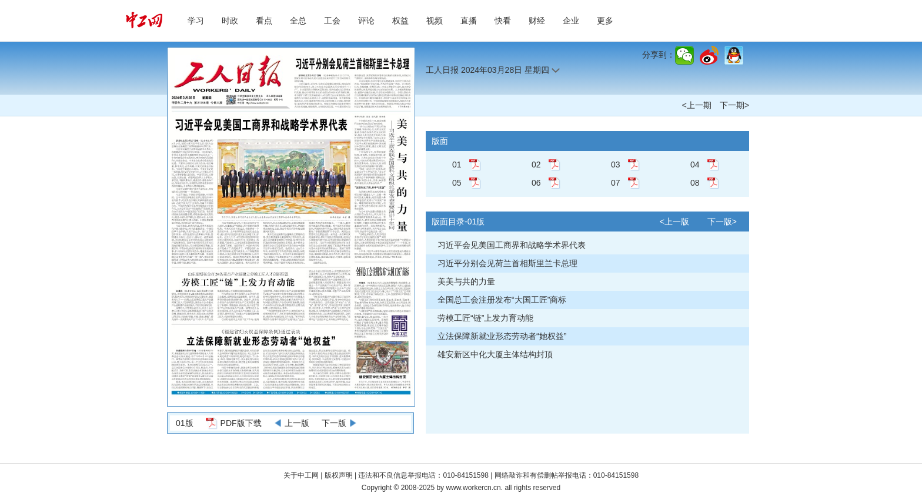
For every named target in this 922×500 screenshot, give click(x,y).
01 (457, 164)
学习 (196, 20)
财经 (537, 20)
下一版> (722, 221)
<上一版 (674, 221)
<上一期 (696, 105)
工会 (332, 20)
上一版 (297, 423)
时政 (230, 20)
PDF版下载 (241, 423)
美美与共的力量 (466, 281)
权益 (400, 20)
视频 (434, 20)
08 (695, 182)
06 (536, 182)
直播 (468, 20)
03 (615, 164)
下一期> (734, 105)
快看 (503, 20)
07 (615, 182)
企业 (571, 20)
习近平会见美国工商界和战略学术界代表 (511, 245)
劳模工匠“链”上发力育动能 (485, 318)
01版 (184, 423)
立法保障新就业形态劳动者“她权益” (501, 336)
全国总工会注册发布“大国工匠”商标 (501, 299)
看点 (264, 20)
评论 (366, 20)
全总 (298, 20)
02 (536, 164)
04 (695, 164)
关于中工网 (301, 475)
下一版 (334, 423)
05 (457, 182)
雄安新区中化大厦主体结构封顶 (495, 354)
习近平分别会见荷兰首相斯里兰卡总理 (507, 263)
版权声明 (340, 475)
